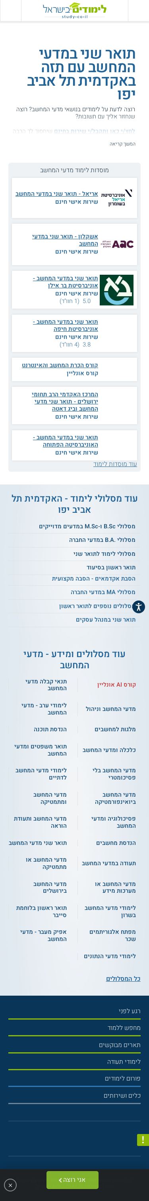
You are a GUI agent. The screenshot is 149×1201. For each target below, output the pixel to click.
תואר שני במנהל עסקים (105, 619)
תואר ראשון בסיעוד (111, 567)
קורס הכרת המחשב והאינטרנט (60, 365)
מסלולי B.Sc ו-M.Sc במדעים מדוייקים (87, 526)
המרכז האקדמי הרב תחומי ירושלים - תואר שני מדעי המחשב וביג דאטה (65, 401)
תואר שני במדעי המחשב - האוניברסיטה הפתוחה (65, 441)
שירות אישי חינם (76, 201)
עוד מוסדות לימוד (115, 464)
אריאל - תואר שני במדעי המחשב (56, 193)
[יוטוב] (81, 1141)
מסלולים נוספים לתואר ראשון (97, 606)
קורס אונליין (82, 373)
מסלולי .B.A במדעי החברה (102, 540)
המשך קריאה (122, 144)
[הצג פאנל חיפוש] (10, 10)
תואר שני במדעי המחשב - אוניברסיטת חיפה (65, 325)
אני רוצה (74, 1180)
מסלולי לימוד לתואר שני (104, 553)
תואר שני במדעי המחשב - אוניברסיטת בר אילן (65, 282)
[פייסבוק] (71, 1141)
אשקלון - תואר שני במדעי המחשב (65, 240)
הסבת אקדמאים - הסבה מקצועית (93, 578)
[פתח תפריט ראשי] (138, 10)
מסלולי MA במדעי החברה (103, 592)
